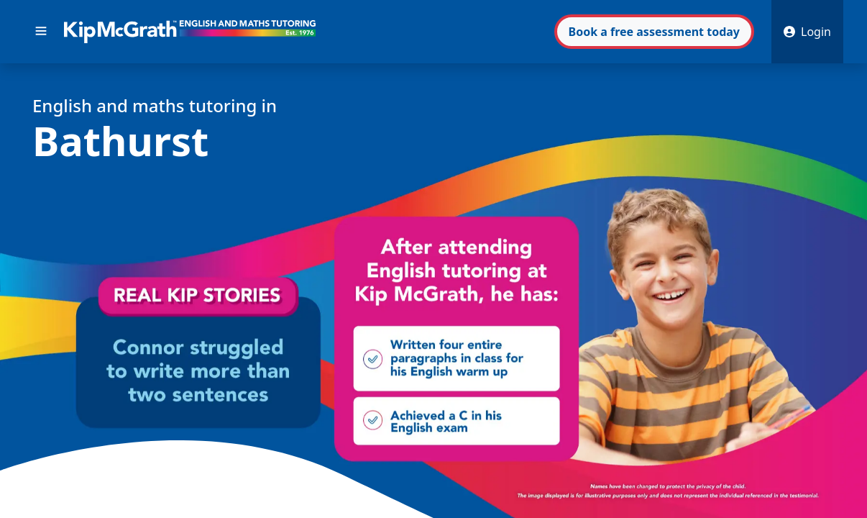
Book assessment (654, 32)
